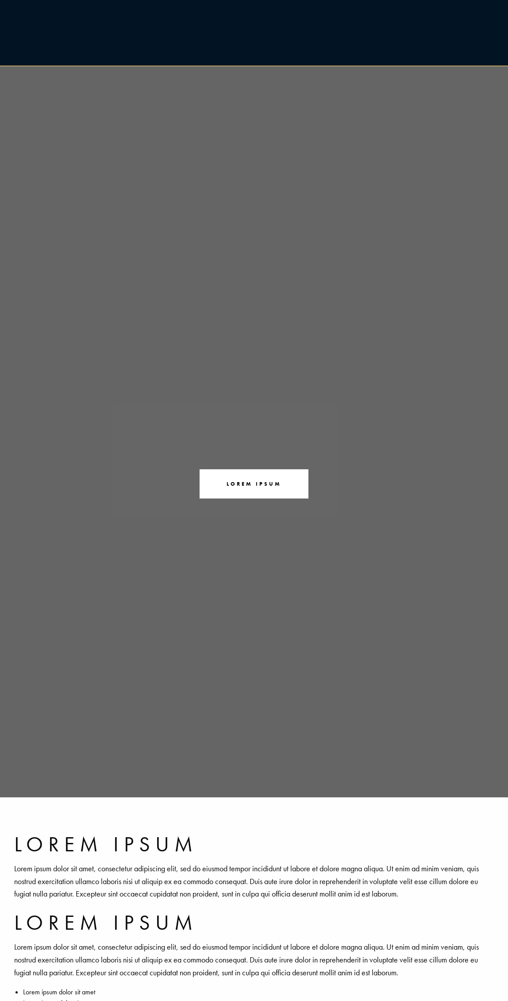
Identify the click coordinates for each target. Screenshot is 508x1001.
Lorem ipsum (254, 483)
